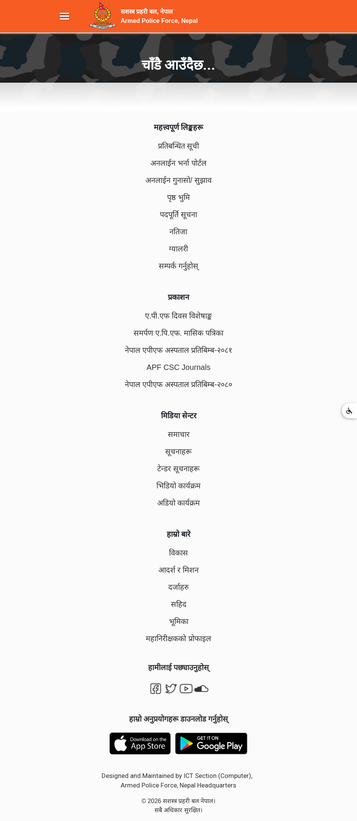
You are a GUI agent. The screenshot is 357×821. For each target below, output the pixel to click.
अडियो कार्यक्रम (178, 503)
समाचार (179, 434)
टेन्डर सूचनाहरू (178, 468)
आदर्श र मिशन (178, 570)
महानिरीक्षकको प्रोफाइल (178, 638)
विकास (178, 553)
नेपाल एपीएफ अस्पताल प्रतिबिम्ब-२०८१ (178, 350)
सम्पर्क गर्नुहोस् (178, 266)
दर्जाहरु (178, 587)
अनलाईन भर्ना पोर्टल (178, 163)
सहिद (178, 604)
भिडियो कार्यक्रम (178, 486)
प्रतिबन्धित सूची (178, 146)
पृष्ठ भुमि (178, 197)
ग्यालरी (178, 249)
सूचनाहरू (178, 451)
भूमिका (178, 621)
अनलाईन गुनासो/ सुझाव (178, 180)
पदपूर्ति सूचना (178, 214)
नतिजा (178, 231)
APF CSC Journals (178, 367)
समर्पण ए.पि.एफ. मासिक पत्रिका (178, 333)
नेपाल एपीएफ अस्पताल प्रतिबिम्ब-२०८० (178, 384)
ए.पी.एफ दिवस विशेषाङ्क (178, 316)
